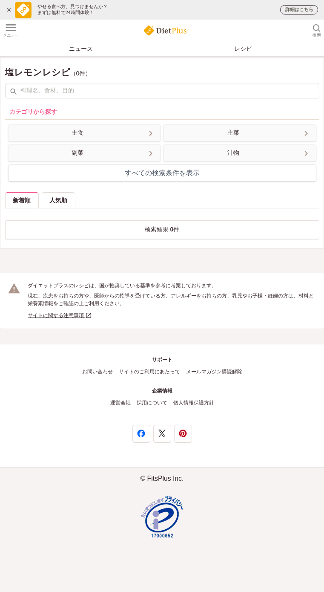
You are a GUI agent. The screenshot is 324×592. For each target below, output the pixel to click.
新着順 (22, 200)
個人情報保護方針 (193, 403)
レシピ (243, 48)
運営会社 (120, 403)
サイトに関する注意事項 (60, 315)
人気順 (58, 200)
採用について (152, 403)
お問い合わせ (97, 372)
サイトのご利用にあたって (149, 372)
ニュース (81, 48)
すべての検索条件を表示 (162, 172)
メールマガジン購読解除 (214, 372)
